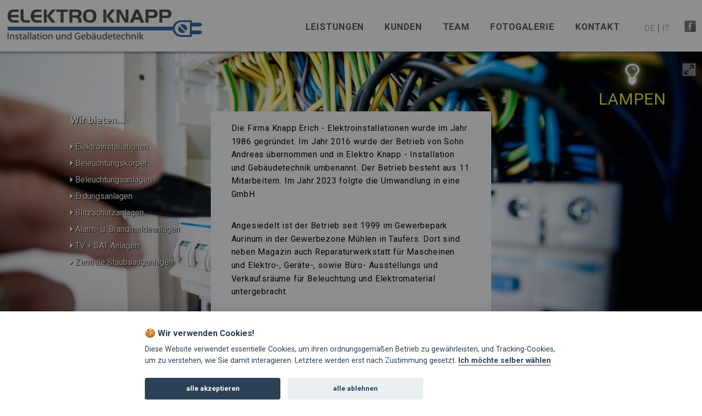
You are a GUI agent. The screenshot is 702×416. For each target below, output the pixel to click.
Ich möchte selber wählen (504, 360)
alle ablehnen (355, 388)
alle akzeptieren (213, 388)
